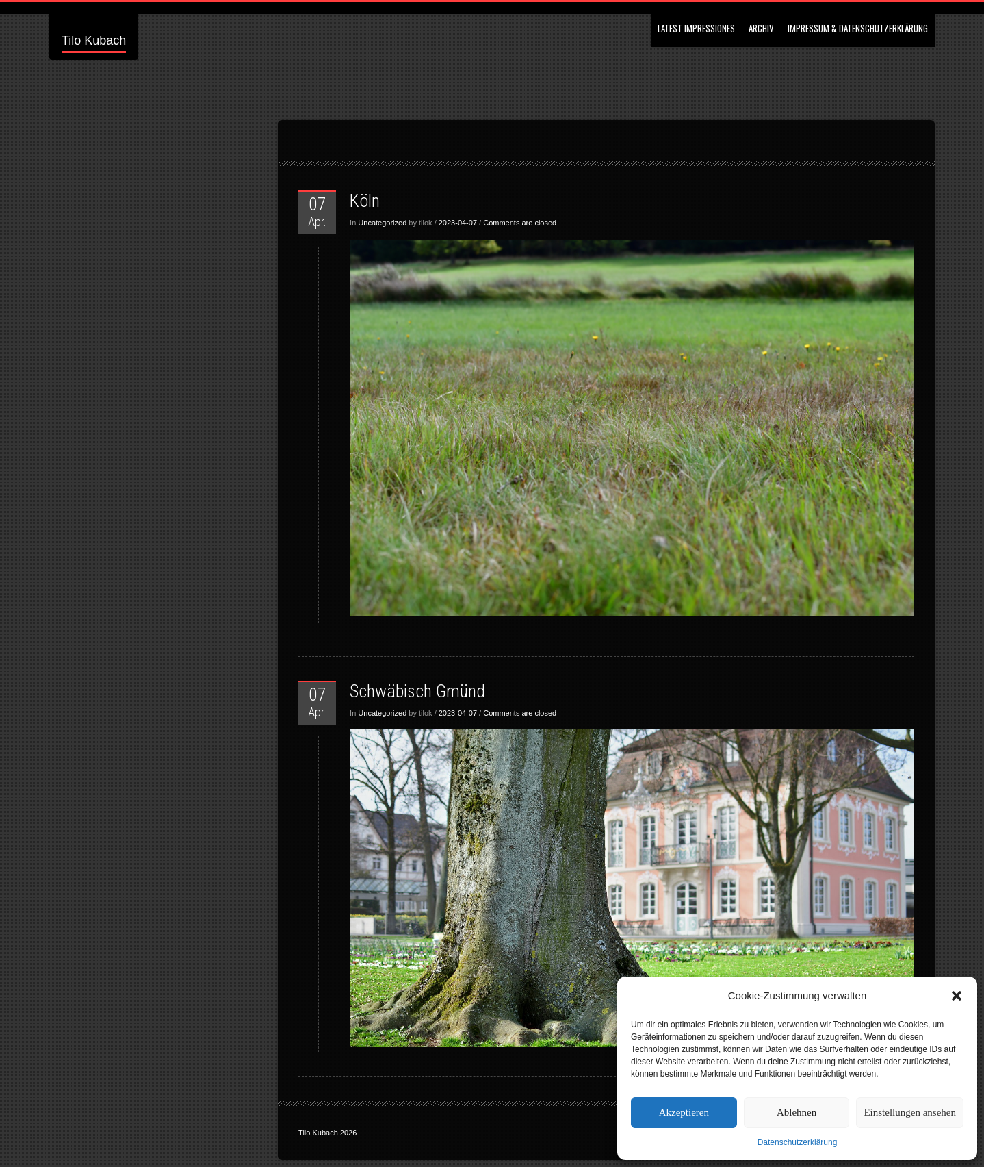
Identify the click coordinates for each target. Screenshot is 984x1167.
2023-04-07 (458, 222)
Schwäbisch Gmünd (417, 691)
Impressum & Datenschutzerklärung (858, 28)
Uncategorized (382, 222)
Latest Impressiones (696, 28)
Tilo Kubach (94, 40)
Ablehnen (796, 1112)
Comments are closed (519, 222)
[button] (956, 996)
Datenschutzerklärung (798, 1142)
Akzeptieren (684, 1112)
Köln (365, 200)
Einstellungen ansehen (910, 1112)
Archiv (761, 28)
